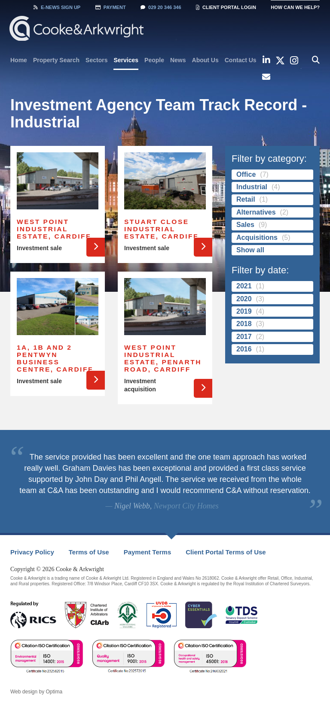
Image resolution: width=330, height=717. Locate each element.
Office (246, 174)
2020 (244, 299)
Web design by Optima (36, 692)
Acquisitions (257, 237)
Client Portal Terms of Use (226, 552)
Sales (245, 224)
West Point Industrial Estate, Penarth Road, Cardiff (163, 358)
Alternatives (256, 212)
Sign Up (57, 7)
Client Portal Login (226, 7)
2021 (244, 286)
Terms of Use (89, 552)
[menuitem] (18, 60)
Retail (245, 199)
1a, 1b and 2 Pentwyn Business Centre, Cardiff (55, 358)
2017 (244, 336)
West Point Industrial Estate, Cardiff (54, 229)
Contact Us (241, 60)
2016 (244, 349)
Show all (250, 250)
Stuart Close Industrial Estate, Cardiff (161, 229)
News (178, 60)
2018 (244, 323)
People (154, 60)
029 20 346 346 (161, 7)
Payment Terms (147, 552)
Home (18, 60)
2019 (244, 311)
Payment (110, 7)
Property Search (56, 60)
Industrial (251, 187)
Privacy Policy (32, 552)
